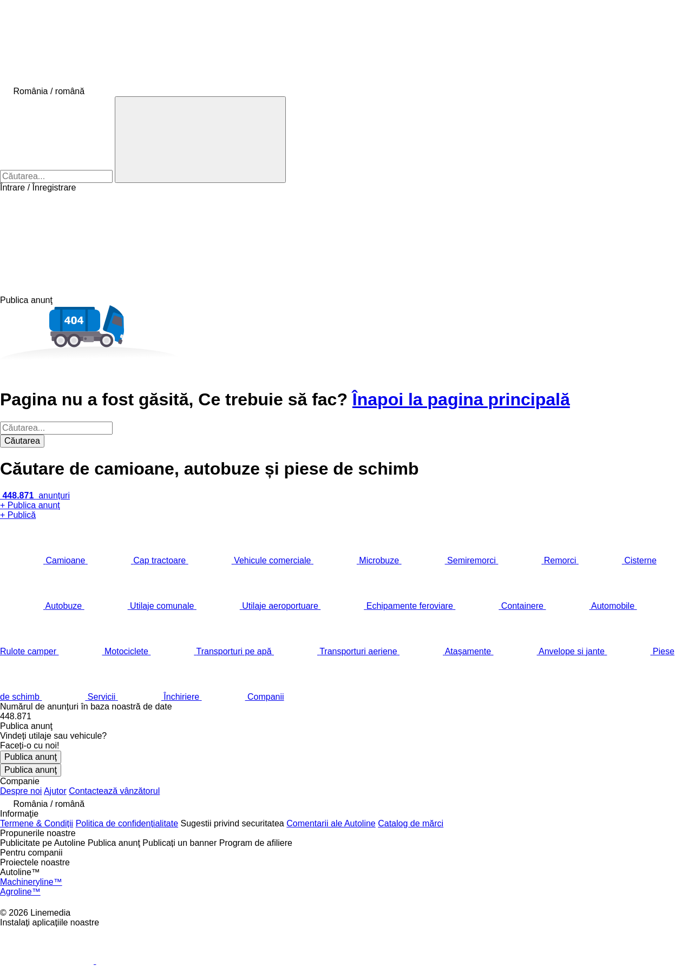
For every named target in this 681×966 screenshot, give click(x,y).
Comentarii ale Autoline (331, 823)
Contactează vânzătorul (114, 791)
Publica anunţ (30, 756)
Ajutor (55, 791)
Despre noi (21, 791)
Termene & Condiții (36, 823)
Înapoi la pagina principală (461, 399)
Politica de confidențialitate (127, 823)
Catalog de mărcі (410, 823)
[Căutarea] (200, 139)
